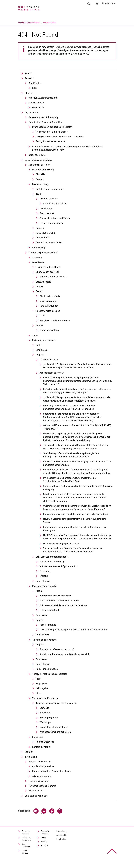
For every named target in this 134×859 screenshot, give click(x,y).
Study (35, 335)
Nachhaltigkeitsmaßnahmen (54, 727)
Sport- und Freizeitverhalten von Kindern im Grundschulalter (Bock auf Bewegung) (78, 488)
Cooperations (42, 237)
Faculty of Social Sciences (39, 23)
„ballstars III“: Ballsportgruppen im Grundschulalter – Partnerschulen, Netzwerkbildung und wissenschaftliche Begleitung (77, 366)
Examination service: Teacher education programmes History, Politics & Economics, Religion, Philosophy (67, 148)
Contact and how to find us (49, 242)
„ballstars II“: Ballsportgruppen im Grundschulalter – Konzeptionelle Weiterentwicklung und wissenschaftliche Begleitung (76, 399)
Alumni (39, 325)
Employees (41, 350)
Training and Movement (44, 639)
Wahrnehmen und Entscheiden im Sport (59, 600)
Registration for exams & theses (52, 131)
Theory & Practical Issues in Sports (49, 674)
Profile (28, 73)
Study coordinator (37, 155)
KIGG (34, 88)
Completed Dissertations (55, 203)
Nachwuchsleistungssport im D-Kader (62, 543)
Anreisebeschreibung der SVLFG (56, 732)
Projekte (40, 354)
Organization (31, 112)
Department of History (39, 164)
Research (29, 78)
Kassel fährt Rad (48, 624)
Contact (40, 179)
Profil (38, 345)
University (22, 23)
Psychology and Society (44, 586)
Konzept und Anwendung (52, 561)
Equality (29, 752)
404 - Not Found (60, 23)
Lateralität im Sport (49, 610)
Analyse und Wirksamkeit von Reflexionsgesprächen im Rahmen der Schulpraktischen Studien (77, 463)
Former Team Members (51, 223)
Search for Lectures (45, 832)
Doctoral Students (49, 198)
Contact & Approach (26, 832)
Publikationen (43, 581)
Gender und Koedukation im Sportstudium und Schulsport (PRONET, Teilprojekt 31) (77, 427)
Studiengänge (39, 247)
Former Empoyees (45, 741)
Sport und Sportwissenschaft (43, 252)
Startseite (37, 257)
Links (38, 693)
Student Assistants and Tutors (55, 218)
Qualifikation (34, 83)
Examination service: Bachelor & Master (52, 127)
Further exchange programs (42, 786)
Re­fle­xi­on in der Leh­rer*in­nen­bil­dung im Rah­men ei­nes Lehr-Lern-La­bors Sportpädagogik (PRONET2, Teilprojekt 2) (77, 391)
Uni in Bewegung (48, 301)
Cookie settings (25, 852)
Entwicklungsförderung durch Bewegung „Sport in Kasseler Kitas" (75, 514)
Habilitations (46, 208)
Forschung (45, 571)
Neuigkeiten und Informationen (55, 320)
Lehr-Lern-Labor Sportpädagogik (52, 556)
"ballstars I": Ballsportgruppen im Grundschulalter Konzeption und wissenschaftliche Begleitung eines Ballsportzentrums (76, 447)
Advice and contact (41, 776)
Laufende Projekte (49, 359)
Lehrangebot (42, 688)
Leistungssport (43, 281)
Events (39, 291)
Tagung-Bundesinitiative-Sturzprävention (56, 703)
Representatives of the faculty (43, 117)
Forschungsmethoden (47, 669)
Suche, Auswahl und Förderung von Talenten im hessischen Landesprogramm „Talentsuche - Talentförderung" (73, 550)
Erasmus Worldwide (38, 781)
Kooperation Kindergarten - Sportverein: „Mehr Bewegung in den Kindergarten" (75, 529)
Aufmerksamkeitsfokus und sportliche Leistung (63, 605)
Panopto (44, 845)
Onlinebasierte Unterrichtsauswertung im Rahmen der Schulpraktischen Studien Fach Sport (69, 480)
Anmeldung (45, 712)
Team (39, 194)
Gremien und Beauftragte (48, 267)
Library (43, 838)
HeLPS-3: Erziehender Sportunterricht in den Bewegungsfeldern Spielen (74, 521)
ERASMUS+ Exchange (39, 761)
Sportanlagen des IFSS (47, 272)
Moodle (44, 841)
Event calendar (35, 790)
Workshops (45, 722)
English (109, 3)
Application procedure (43, 766)
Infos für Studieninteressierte (42, 97)
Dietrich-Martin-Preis (50, 296)
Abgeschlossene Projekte (52, 372)
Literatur (44, 576)
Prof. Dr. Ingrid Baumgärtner (50, 189)
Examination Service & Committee (45, 122)
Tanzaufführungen (49, 305)
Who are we (38, 107)
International (31, 756)
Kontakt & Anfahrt (41, 747)
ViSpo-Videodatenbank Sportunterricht (59, 566)
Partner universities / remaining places (51, 771)
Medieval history (40, 184)
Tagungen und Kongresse (45, 698)
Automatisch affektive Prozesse (55, 595)
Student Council (36, 102)
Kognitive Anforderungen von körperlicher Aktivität (65, 654)
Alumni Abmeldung (49, 330)
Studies (28, 93)
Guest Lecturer (47, 213)
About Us (40, 174)
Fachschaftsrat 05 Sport (48, 311)
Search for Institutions (26, 839)
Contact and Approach (36, 795)
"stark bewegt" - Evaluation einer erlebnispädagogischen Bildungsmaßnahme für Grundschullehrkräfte (71, 455)
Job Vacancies (26, 845)
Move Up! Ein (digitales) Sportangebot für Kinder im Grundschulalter (73, 629)
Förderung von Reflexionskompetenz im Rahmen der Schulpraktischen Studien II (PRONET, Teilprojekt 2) (69, 407)
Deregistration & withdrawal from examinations (59, 136)
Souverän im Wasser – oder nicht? (57, 649)
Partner (39, 286)
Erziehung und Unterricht (44, 340)
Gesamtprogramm (49, 717)
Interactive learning (45, 233)
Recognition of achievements (50, 141)
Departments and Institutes (38, 160)
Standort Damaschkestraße (53, 276)
